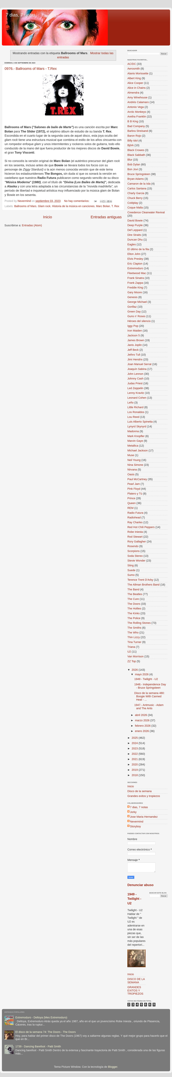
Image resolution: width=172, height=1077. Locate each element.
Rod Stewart (135, 536)
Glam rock (44, 206)
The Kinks (133, 613)
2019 (135, 769)
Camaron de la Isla (138, 183)
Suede (131, 570)
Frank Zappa (135, 282)
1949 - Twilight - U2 (146, 679)
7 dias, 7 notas (21, 15)
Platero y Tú (134, 493)
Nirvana (132, 469)
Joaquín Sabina (137, 369)
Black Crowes (135, 150)
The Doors (133, 603)
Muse (130, 455)
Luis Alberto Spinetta (140, 421)
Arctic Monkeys (136, 111)
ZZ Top (131, 661)
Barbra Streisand (137, 130)
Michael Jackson (137, 450)
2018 (135, 775)
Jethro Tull (133, 354)
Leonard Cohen (136, 397)
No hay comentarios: (77, 201)
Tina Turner (134, 642)
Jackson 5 (133, 335)
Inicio (47, 217)
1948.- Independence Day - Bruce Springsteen (150, 686)
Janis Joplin (134, 345)
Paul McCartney (137, 479)
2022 (135, 753)
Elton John (133, 254)
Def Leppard (135, 230)
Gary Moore (134, 292)
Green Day (134, 311)
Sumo (131, 575)
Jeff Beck (133, 349)
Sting (130, 565)
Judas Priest (135, 383)
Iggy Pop (132, 325)
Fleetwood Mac (136, 273)
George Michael (137, 301)
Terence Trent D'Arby (140, 579)
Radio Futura (135, 512)
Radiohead (134, 517)
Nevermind (136, 821)
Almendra (133, 92)
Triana (131, 646)
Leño (130, 402)
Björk (130, 145)
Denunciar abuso (140, 885)
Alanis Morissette (137, 73)
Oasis (130, 474)
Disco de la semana (139, 791)
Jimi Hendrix (135, 359)
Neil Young (134, 460)
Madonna (133, 431)
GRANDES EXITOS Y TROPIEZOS (135, 990)
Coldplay (132, 202)
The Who (133, 632)
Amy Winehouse (137, 97)
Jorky (133, 812)
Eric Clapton (134, 263)
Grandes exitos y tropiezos (143, 796)
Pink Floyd (133, 488)
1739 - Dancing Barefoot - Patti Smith (38, 1046)
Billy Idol (132, 140)
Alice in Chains (136, 87)
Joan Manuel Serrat (139, 364)
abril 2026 (141, 715)
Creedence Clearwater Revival (146, 212)
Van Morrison (135, 656)
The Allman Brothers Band (143, 584)
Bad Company (136, 126)
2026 (135, 669)
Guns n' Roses (136, 316)
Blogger (112, 1066)
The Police (133, 618)
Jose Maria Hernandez (144, 816)
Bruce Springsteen (138, 174)
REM (130, 508)
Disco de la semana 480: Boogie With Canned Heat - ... (149, 696)
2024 (135, 743)
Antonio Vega (135, 107)
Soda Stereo (135, 555)
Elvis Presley (135, 258)
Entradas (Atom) (32, 225)
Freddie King (135, 287)
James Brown (135, 340)
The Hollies (134, 608)
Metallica (132, 445)
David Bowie (135, 220)
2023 (135, 748)
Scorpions (133, 551)
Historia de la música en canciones (73, 206)
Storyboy (135, 826)
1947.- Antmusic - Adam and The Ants (148, 706)
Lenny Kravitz (135, 392)
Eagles (131, 244)
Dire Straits (134, 234)
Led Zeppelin (135, 388)
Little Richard (135, 407)
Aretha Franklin (136, 116)
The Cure (133, 599)
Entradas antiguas (106, 217)
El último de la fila (138, 249)
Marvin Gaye (135, 440)
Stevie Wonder (136, 560)
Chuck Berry (135, 198)
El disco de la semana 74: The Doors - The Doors (45, 1032)
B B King (132, 121)
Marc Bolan (103, 206)
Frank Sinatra (135, 278)
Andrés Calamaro (138, 102)
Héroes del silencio (139, 321)
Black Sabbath (136, 154)
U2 (129, 651)
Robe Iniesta (135, 531)
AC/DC (131, 63)
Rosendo (132, 546)
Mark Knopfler (135, 436)
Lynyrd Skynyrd (136, 426)
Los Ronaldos (135, 412)
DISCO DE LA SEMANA (136, 980)
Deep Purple (135, 225)
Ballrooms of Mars (25, 206)
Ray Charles (135, 522)
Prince (131, 498)
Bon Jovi (132, 169)
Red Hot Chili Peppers (141, 527)
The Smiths (134, 627)
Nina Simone (135, 464)
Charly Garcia (135, 193)
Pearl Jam (133, 483)
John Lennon (135, 373)
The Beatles (134, 594)
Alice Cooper (135, 83)
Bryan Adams (135, 178)
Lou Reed (133, 416)
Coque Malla (135, 207)
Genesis (132, 297)
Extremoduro (135, 268)
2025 (135, 737)
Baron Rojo (134, 135)
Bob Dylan (133, 164)
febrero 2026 (143, 725)
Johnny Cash (135, 378)
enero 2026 (142, 731)
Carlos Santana (136, 188)
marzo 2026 (142, 720)
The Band (133, 589)
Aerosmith (133, 68)
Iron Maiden (134, 330)
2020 (135, 764)
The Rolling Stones (139, 622)
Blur (129, 159)
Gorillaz (132, 306)
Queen (131, 503)
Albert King (134, 78)
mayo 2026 (142, 674)
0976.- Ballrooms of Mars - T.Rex (31, 69)
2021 (135, 759)
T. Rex (115, 206)
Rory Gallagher (136, 541)
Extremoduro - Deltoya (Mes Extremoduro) (41, 1017)
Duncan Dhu (135, 239)
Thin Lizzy (133, 637)
